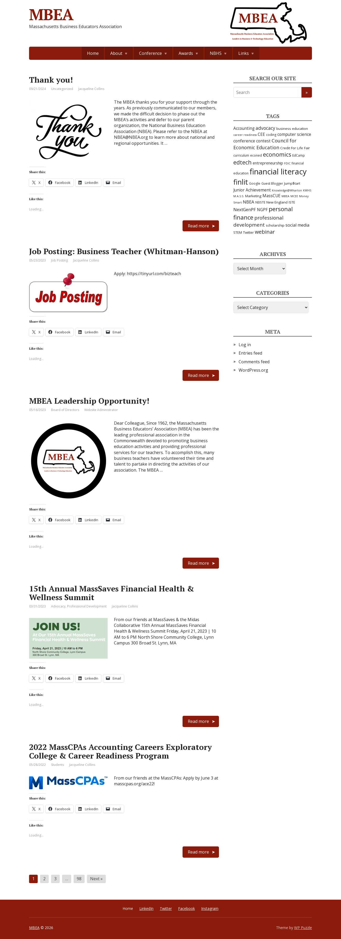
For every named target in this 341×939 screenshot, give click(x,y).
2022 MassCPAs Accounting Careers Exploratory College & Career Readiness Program (120, 751)
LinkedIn (146, 908)
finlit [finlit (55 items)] (240, 182)
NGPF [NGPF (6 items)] (262, 209)
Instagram (209, 908)
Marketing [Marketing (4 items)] (253, 196)
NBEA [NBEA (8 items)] (248, 202)
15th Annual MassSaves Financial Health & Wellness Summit (111, 592)
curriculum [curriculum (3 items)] (241, 155)
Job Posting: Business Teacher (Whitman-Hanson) (124, 251)
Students (57, 764)
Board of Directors (65, 410)
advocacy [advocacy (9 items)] (265, 128)
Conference (150, 53)
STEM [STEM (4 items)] (237, 232)
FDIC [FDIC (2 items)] (287, 163)
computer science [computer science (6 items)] (294, 134)
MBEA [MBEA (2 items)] (285, 196)
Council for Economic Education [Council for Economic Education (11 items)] (264, 144)
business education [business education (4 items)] (292, 128)
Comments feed (254, 362)
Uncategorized (62, 89)
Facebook (186, 908)
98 (79, 879)
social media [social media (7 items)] (297, 225)
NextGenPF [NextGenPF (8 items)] (244, 209)
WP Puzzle (303, 927)
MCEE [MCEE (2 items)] (294, 196)
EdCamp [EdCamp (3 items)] (298, 155)
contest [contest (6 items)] (263, 141)
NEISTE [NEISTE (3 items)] (260, 202)
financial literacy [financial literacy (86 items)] (278, 171)
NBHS (216, 53)
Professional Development (87, 606)
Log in (245, 345)
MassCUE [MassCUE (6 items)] (271, 196)
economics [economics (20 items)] (277, 154)
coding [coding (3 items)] (271, 134)
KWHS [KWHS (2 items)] (307, 190)
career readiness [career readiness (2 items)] (245, 135)
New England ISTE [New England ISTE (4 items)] (280, 202)
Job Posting (59, 260)
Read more (198, 226)
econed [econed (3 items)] (256, 155)
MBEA (34, 927)
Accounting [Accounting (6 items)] (244, 128)
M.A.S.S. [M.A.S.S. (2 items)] (238, 196)
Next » (96, 879)
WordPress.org (253, 370)
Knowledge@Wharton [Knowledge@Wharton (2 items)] (287, 190)
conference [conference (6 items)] (244, 141)
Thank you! (51, 79)
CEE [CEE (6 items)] (261, 134)
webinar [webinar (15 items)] (265, 231)
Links (243, 53)
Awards (186, 53)
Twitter (166, 908)
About (116, 53)
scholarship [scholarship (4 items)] (275, 225)
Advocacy (58, 606)
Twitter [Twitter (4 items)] (248, 232)
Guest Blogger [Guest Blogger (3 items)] (272, 183)
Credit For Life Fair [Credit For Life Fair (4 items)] (295, 148)
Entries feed (250, 353)
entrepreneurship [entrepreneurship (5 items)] (268, 163)
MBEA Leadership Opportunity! (89, 401)
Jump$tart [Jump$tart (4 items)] (292, 183)
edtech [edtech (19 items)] (242, 162)
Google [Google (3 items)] (254, 183)
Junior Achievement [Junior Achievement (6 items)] (252, 190)
